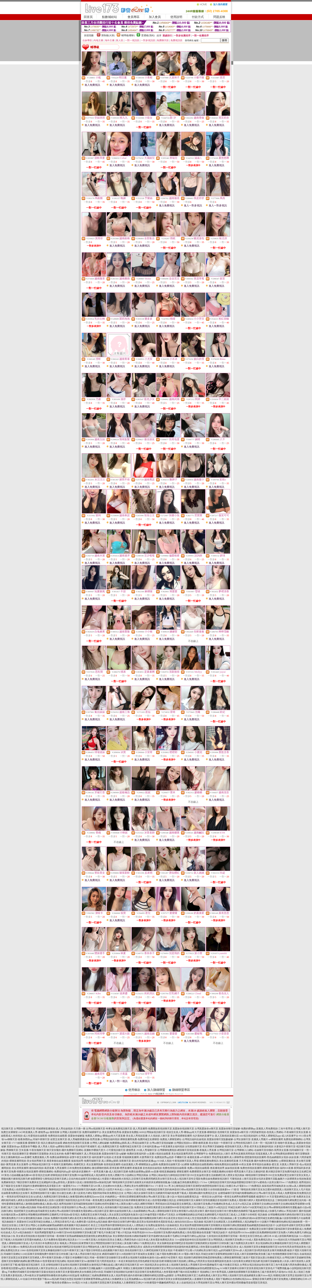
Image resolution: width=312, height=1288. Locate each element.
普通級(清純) (148, 35)
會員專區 (133, 17)
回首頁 (88, 17)
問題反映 (219, 17)
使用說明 (176, 17)
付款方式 (198, 17)
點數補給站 (109, 17)
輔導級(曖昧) (128, 35)
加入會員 (155, 17)
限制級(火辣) (108, 35)
